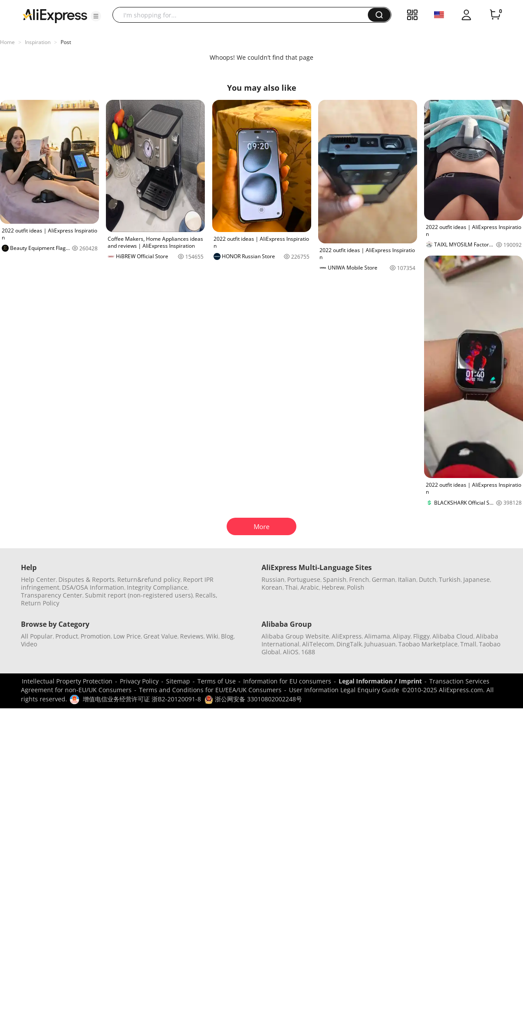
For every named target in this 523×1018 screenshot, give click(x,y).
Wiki (212, 636)
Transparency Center (51, 595)
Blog (227, 636)
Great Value (160, 636)
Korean (272, 587)
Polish (355, 587)
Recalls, (206, 595)
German (383, 579)
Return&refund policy (148, 579)
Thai (291, 587)
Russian (273, 579)
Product (66, 636)
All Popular (37, 636)
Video (29, 644)
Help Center (38, 579)
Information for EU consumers (287, 681)
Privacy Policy (139, 681)
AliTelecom (318, 644)
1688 (308, 652)
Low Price (127, 636)
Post (66, 42)
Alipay (402, 636)
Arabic (309, 587)
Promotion (96, 636)
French (359, 579)
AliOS (291, 652)
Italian (407, 579)
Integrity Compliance (157, 587)
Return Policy (40, 603)
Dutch (427, 579)
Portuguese (303, 579)
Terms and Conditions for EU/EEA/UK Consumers (210, 690)
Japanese (476, 579)
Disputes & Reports (86, 579)
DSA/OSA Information (93, 587)
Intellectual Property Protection (67, 681)
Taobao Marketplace (428, 644)
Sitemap (178, 681)
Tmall (468, 644)
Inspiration (38, 42)
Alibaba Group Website (295, 636)
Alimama (377, 636)
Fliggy (421, 636)
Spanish (334, 579)
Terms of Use (216, 681)
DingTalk (349, 644)
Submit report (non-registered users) (139, 595)
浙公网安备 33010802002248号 (253, 699)
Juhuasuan (380, 644)
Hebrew (333, 587)
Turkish (450, 579)
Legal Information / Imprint (380, 681)
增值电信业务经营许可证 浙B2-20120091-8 (142, 699)
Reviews (192, 636)
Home (7, 42)
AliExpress (347, 636)
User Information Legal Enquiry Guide (344, 690)
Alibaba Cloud (452, 636)
